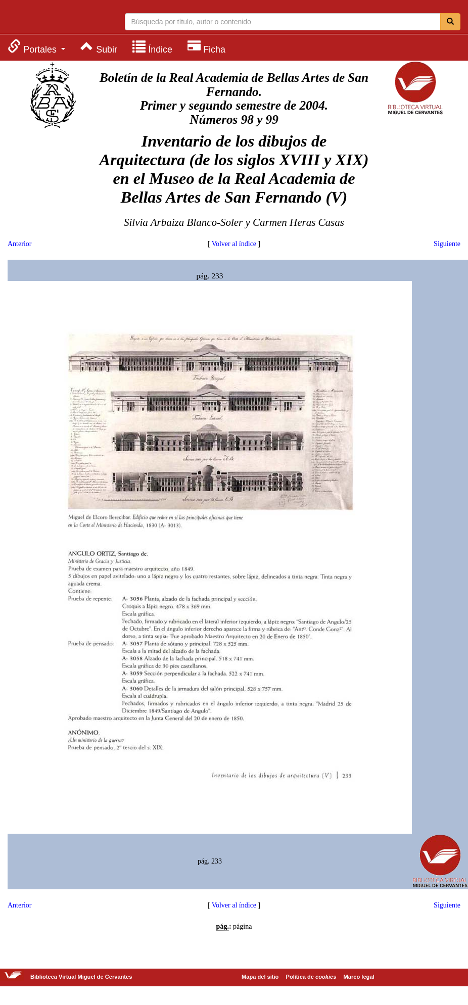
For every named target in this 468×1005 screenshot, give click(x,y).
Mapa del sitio (260, 977)
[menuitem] (36, 46)
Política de (311, 977)
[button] (36, 46)
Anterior (19, 244)
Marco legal (359, 977)
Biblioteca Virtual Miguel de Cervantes (48, 18)
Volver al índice (234, 244)
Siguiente (447, 244)
